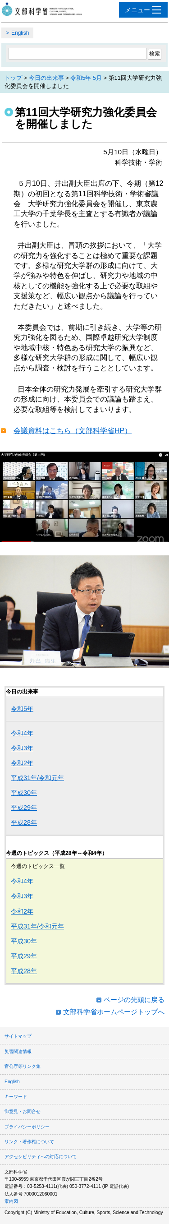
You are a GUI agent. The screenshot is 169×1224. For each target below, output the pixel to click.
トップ (13, 77)
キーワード (16, 1096)
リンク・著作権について (29, 1141)
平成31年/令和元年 (37, 777)
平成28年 (24, 822)
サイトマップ (18, 1036)
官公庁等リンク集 (23, 1066)
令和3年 (22, 748)
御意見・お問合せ (23, 1111)
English (20, 33)
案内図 (11, 1201)
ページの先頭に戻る (134, 999)
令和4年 (22, 733)
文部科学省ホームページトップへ (113, 1012)
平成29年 (24, 807)
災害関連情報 (18, 1051)
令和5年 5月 (86, 77)
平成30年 (24, 792)
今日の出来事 (46, 77)
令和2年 (22, 763)
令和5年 (22, 708)
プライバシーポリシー (27, 1126)
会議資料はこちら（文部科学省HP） (73, 430)
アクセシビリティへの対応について (41, 1156)
